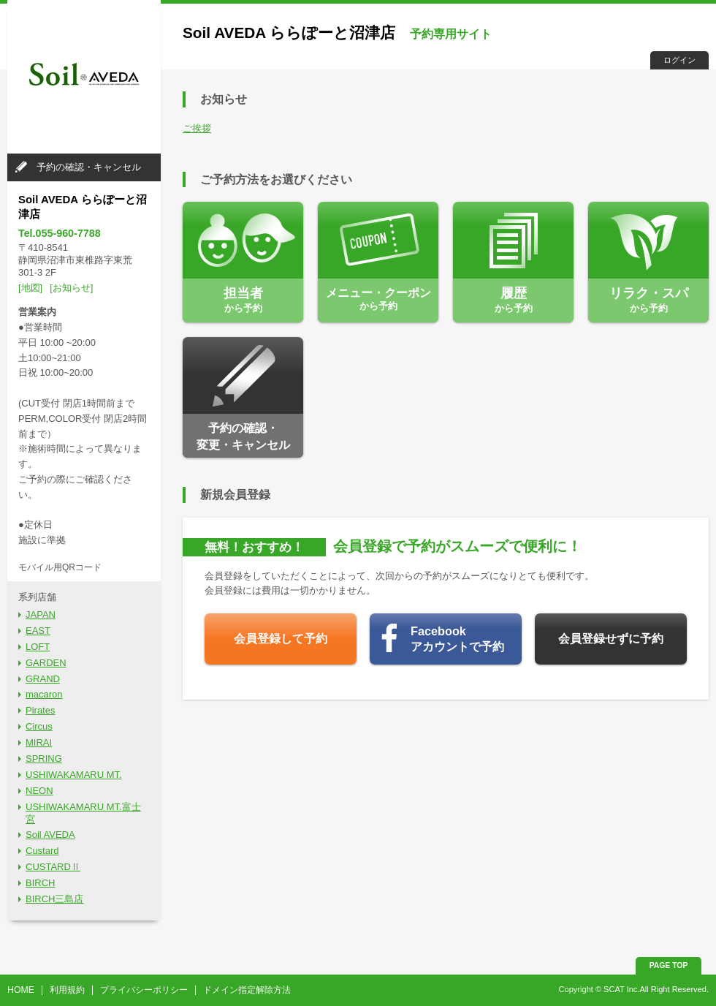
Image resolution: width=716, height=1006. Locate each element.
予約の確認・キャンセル (89, 167)
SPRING (44, 758)
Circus (39, 726)
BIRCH (40, 882)
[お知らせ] (71, 287)
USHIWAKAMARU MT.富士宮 (83, 813)
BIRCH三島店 (54, 898)
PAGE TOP (669, 965)
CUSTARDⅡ (53, 866)
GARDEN (46, 662)
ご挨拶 (197, 128)
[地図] (30, 287)
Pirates (40, 710)
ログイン (679, 60)
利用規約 (67, 990)
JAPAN (41, 614)
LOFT (38, 646)
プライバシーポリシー (144, 990)
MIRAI (39, 742)
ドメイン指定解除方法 (247, 990)
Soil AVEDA (50, 834)
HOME (20, 990)
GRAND (43, 678)
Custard (42, 850)
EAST (38, 630)
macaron (44, 694)
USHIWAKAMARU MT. (74, 774)
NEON (39, 790)
